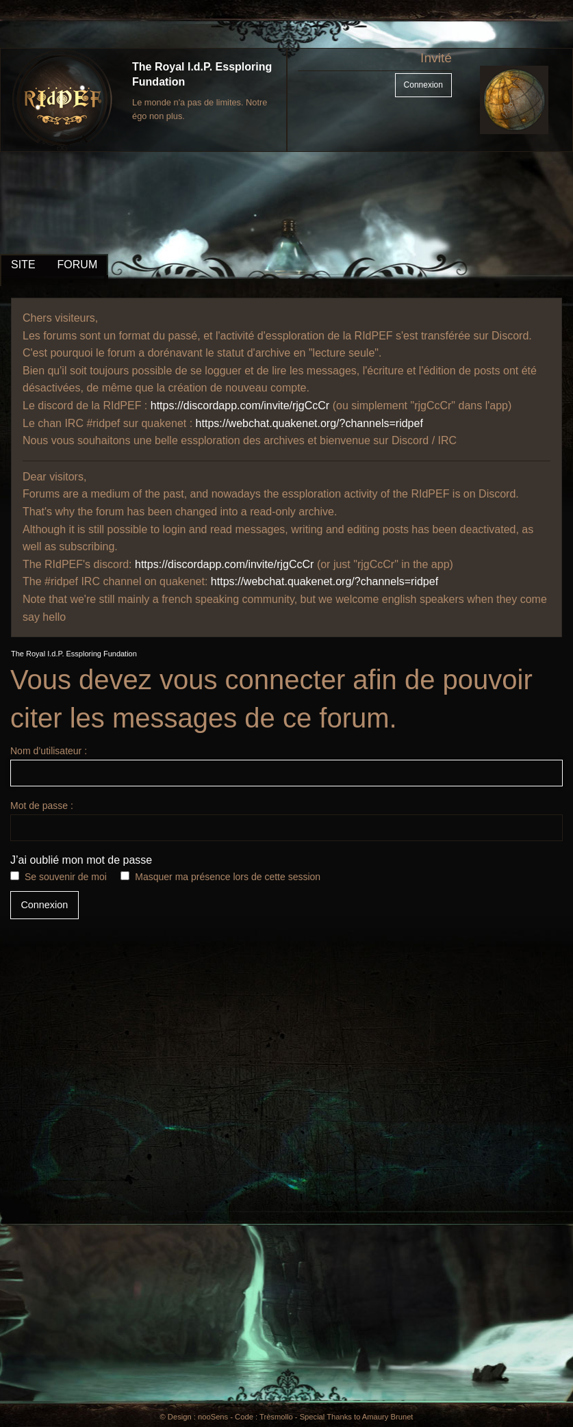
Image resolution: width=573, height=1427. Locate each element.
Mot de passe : (286, 820)
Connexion (423, 85)
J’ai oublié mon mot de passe (81, 860)
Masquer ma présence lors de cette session (227, 876)
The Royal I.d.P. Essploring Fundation (74, 654)
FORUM (78, 264)
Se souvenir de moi (66, 876)
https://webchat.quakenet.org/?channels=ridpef (309, 423)
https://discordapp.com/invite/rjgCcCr (240, 405)
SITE (23, 264)
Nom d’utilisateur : (286, 765)
